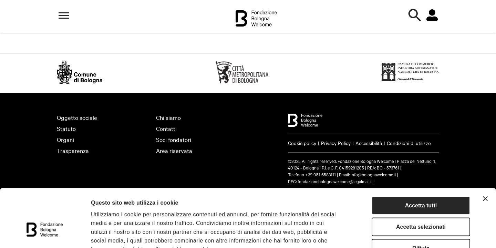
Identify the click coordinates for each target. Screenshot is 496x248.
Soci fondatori (173, 139)
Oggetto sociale (77, 117)
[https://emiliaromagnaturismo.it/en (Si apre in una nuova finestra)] (242, 81)
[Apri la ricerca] (415, 15)
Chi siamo (168, 117)
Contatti (166, 128)
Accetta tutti (421, 160)
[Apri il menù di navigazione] (64, 15)
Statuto (66, 128)
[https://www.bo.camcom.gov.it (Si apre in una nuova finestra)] (410, 81)
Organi (65, 139)
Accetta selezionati (421, 181)
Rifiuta (421, 202)
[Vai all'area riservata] (432, 15)
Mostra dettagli (376, 234)
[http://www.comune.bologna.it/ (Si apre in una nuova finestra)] (79, 81)
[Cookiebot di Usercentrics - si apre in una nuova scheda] (44, 234)
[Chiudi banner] (485, 153)
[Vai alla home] (256, 19)
